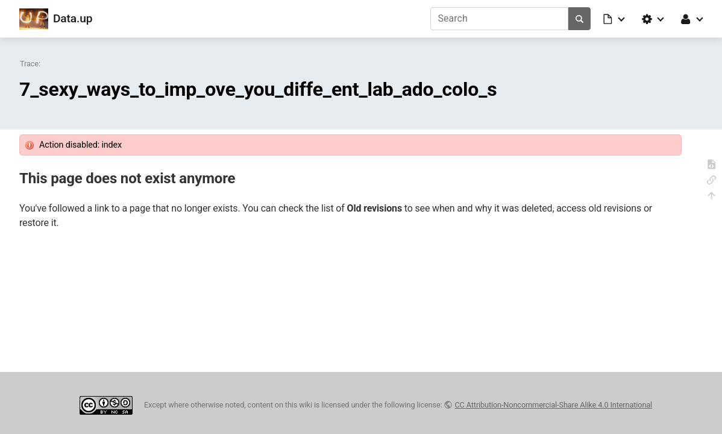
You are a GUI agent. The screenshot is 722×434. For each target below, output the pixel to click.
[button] (614, 19)
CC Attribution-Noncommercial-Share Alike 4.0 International (553, 404)
